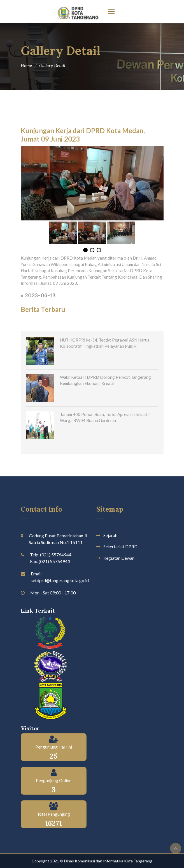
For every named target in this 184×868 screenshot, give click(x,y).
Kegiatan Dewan (118, 558)
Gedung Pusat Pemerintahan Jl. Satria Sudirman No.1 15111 (58, 539)
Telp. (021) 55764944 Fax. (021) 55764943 (50, 558)
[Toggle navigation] (111, 11)
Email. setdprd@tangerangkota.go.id (60, 577)
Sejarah (110, 535)
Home (26, 65)
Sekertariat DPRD (120, 546)
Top (175, 848)
